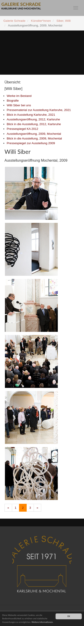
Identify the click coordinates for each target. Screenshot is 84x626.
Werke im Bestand (19, 96)
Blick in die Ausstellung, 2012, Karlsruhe (34, 124)
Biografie (13, 100)
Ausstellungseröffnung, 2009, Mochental (34, 133)
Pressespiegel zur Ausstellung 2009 (31, 143)
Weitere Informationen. (42, 622)
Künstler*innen (41, 20)
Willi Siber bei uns (19, 105)
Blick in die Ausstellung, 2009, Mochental (34, 138)
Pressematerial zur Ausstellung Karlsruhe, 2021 (39, 110)
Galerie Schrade (14, 20)
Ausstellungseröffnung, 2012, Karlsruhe (33, 119)
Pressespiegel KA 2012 (22, 128)
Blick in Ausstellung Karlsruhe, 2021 (31, 114)
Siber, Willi (63, 20)
